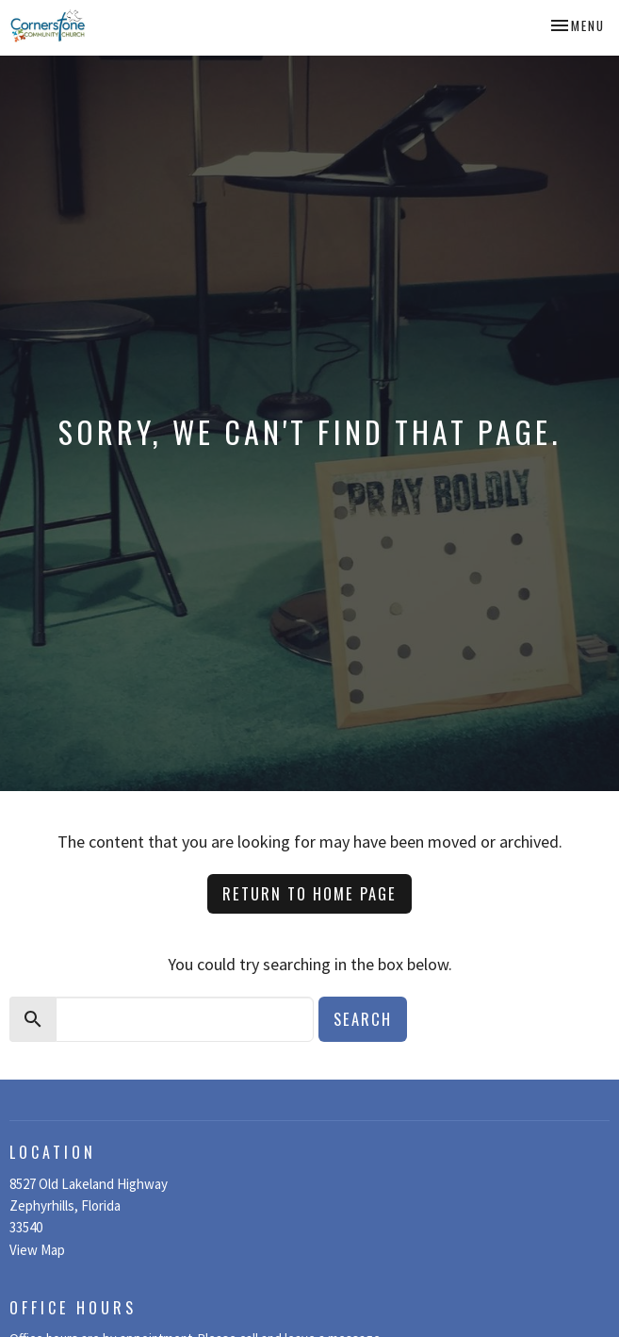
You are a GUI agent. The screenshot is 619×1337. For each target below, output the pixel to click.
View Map (37, 1250)
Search (363, 1019)
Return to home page (309, 893)
